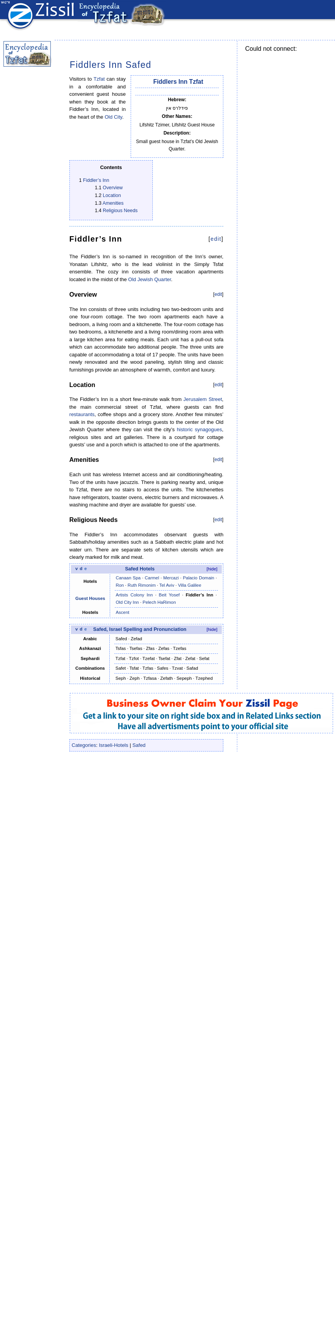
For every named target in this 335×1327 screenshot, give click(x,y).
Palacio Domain (198, 577)
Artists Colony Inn (134, 595)
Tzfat (99, 79)
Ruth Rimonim (141, 585)
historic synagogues (199, 429)
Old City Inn (127, 602)
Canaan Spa (128, 577)
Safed (138, 745)
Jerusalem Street (202, 399)
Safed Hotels (139, 569)
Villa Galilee (189, 585)
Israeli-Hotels (113, 745)
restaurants (82, 414)
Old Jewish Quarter (149, 279)
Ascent (122, 612)
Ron (120, 585)
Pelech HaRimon (159, 602)
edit (216, 239)
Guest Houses (90, 598)
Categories (84, 745)
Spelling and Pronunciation (154, 629)
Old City (113, 117)
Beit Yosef (169, 595)
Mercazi (171, 577)
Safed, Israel (107, 629)
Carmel (152, 577)
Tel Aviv (166, 585)
